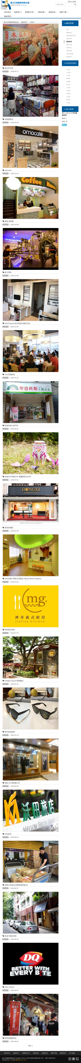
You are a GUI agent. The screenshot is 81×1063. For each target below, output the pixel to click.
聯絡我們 (8, 16)
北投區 (68, 90)
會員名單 (69, 38)
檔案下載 (63, 12)
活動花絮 (41, 12)
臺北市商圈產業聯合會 (11, 22)
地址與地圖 (69, 54)
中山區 (68, 75)
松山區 (68, 84)
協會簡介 (18, 12)
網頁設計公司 (19, 1060)
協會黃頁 (52, 12)
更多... (64, 125)
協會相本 (69, 57)
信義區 (68, 81)
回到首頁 (7, 12)
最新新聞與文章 (71, 35)
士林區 (32, 22)
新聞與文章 (29, 12)
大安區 (68, 87)
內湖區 (68, 93)
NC (25, 1060)
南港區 (68, 99)
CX (10, 1060)
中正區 (68, 69)
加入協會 (72, 1)
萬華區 (68, 78)
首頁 (67, 29)
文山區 (68, 103)
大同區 (68, 72)
